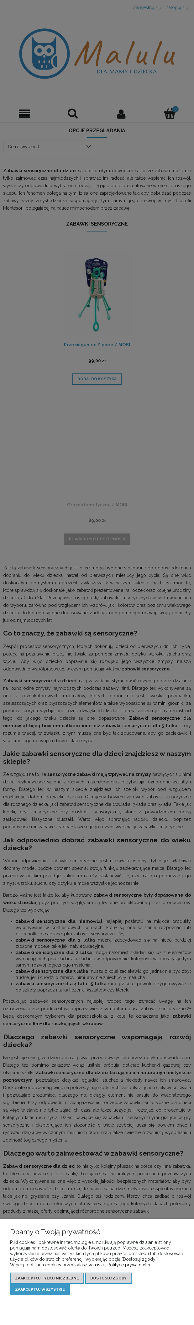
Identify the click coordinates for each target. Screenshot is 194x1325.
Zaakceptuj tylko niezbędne (47, 1278)
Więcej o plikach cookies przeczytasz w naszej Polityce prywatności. (80, 1264)
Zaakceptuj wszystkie (40, 1289)
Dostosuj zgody (108, 1278)
